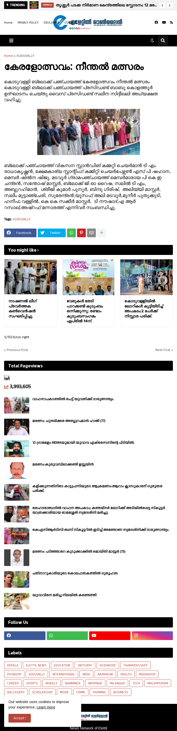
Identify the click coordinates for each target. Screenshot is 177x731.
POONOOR (14, 674)
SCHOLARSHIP (42, 692)
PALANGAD (117, 683)
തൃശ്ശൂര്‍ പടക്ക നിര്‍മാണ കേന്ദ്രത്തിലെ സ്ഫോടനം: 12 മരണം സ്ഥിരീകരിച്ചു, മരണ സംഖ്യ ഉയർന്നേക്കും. (106, 5)
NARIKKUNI (105, 674)
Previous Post (17, 350)
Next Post (162, 350)
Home (8, 22)
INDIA (86, 674)
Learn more (46, 707)
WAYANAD (95, 683)
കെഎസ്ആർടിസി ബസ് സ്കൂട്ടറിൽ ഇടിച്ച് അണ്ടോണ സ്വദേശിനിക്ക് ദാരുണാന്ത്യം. (100, 530)
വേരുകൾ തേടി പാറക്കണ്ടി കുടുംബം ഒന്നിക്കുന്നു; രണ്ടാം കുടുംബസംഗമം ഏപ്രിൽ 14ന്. (85, 310)
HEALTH (126, 674)
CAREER (13, 683)
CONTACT (70, 22)
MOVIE (64, 692)
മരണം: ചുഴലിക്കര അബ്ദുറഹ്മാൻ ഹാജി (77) (68, 421)
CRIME (80, 692)
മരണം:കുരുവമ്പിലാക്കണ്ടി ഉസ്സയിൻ (63, 464)
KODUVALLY (25, 56)
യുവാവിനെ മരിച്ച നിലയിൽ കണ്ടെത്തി (64, 595)
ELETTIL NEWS (36, 665)
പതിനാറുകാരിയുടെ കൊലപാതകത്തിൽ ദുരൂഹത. (75, 573)
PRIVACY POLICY (28, 22)
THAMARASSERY (135, 665)
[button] (162, 5)
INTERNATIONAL (63, 674)
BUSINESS (120, 692)
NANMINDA (73, 683)
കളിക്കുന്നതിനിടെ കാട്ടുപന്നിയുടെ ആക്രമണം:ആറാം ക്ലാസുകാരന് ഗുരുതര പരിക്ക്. (97, 488)
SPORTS (32, 683)
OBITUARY (85, 665)
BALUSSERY (16, 692)
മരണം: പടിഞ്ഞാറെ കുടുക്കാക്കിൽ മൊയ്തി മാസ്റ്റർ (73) (78, 551)
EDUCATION (62, 665)
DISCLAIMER (51, 22)
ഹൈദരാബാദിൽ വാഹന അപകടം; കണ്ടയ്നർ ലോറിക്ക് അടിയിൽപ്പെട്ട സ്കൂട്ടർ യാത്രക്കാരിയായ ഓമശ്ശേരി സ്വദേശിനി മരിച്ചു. (98, 510)
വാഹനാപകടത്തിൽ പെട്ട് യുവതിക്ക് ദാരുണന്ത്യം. (73, 399)
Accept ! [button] (20, 718)
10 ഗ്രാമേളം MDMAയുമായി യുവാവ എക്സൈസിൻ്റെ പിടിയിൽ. (83, 442)
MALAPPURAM (157, 683)
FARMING (99, 692)
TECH (136, 683)
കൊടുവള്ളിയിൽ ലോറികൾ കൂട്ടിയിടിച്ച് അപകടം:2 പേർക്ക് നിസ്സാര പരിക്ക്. (143, 308)
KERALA (12, 665)
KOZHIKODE (108, 665)
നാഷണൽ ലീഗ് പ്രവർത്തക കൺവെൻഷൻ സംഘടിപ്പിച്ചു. (22, 308)
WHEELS (51, 683)
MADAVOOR (147, 674)
